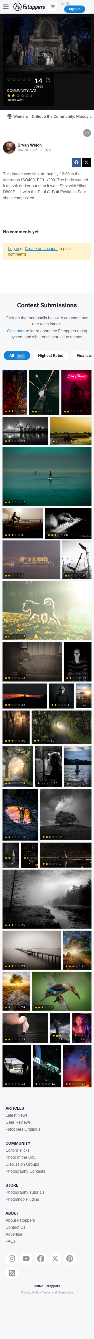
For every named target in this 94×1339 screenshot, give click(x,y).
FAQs (11, 1241)
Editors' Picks (18, 1150)
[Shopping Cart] (53, 7)
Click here (16, 331)
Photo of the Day (20, 1157)
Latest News (17, 1115)
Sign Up (74, 9)
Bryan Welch (30, 145)
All (17, 356)
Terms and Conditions (57, 1292)
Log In (65, 3)
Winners (16, 117)
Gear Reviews (18, 1122)
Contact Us (15, 1227)
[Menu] (6, 7)
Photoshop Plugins (22, 1199)
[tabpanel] (47, 729)
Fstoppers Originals (23, 1129)
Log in (13, 249)
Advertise (14, 1234)
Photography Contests (25, 1171)
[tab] (17, 355)
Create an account (41, 249)
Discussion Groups (22, 1164)
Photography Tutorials (25, 1192)
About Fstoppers (20, 1220)
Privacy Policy (31, 1292)
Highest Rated (50, 356)
